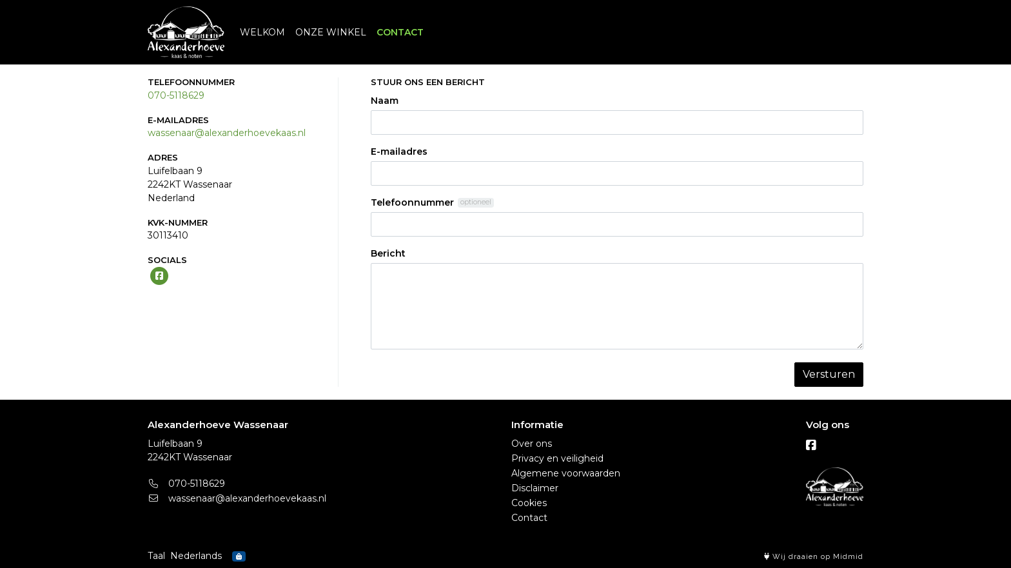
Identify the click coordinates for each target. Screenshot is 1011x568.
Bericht (388, 253)
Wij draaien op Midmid (813, 557)
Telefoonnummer (412, 202)
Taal (156, 556)
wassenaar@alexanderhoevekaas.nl (227, 133)
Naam (384, 100)
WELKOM (262, 32)
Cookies (529, 503)
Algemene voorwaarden (565, 473)
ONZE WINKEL (330, 32)
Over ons (531, 443)
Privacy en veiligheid (557, 458)
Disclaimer (534, 488)
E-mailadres (399, 151)
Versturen (829, 374)
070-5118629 (176, 95)
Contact (529, 518)
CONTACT (400, 32)
